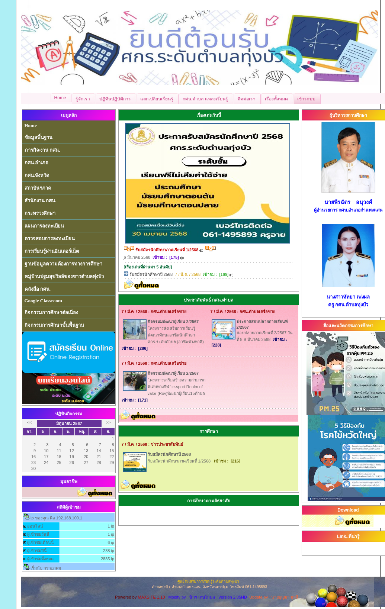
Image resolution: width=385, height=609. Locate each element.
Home (31, 125)
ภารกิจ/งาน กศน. (42, 150)
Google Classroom (43, 300)
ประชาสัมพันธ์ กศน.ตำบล (208, 300)
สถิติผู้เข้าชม (69, 507)
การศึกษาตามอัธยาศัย (208, 500)
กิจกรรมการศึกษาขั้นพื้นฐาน (54, 325)
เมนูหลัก (69, 115)
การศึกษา (208, 431)
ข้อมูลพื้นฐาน (38, 137)
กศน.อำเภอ (36, 162)
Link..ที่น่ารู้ (348, 536)
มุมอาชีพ (68, 481)
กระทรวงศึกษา (40, 213)
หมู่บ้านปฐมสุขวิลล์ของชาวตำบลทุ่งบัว (64, 276)
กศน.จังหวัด (37, 175)
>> (108, 422)
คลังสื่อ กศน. (38, 289)
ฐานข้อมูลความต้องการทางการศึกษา (63, 264)
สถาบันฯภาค (38, 188)
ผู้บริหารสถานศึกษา (348, 115)
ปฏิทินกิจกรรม (68, 413)
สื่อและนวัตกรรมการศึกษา (348, 325)
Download (348, 510)
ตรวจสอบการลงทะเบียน (50, 238)
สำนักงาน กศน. (41, 200)
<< (29, 422)
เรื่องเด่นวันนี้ (208, 115)
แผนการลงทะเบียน (44, 226)
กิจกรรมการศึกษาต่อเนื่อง (51, 312)
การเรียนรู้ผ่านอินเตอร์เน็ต (52, 251)
